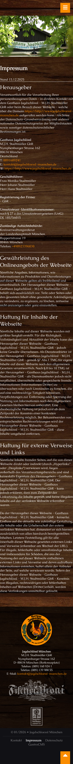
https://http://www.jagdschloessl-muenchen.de (37, 168)
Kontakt (16, 740)
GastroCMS (36, 744)
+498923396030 (23, 246)
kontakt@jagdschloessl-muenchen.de (30, 164)
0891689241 (12, 160)
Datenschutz (54, 740)
